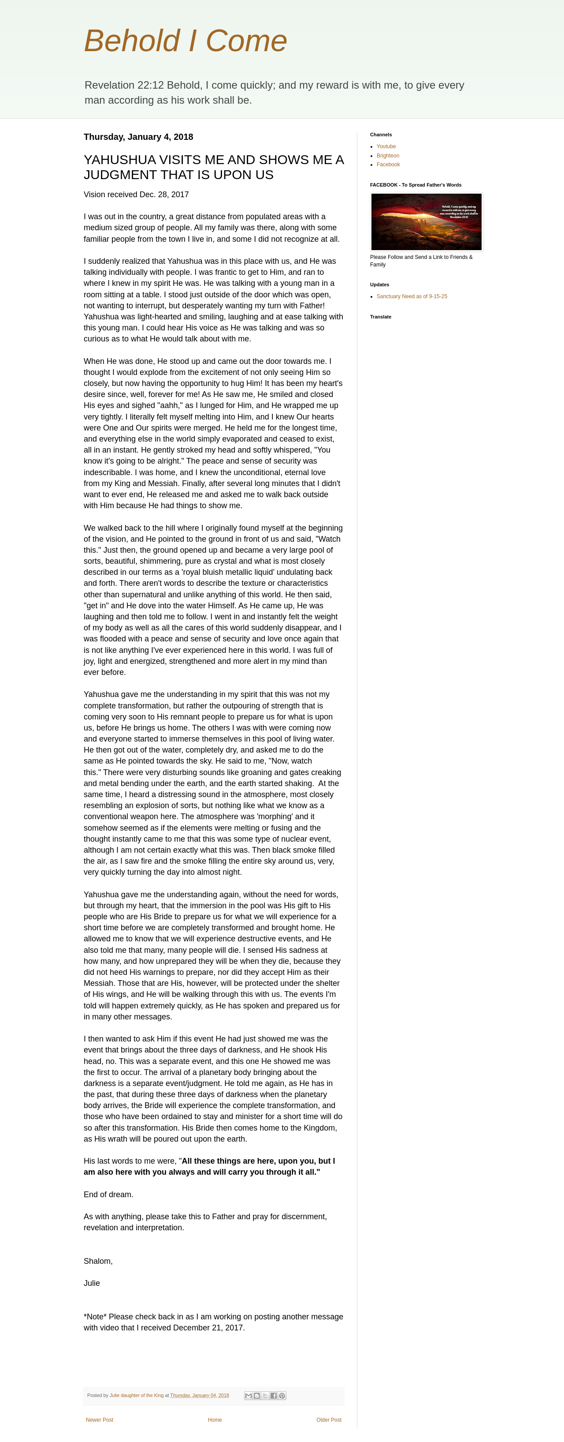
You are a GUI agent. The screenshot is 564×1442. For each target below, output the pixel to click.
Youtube (386, 146)
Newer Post (99, 1420)
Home (215, 1420)
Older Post (328, 1420)
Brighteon (388, 156)
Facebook (388, 164)
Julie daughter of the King (137, 1395)
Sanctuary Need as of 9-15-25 (412, 296)
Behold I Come (186, 40)
